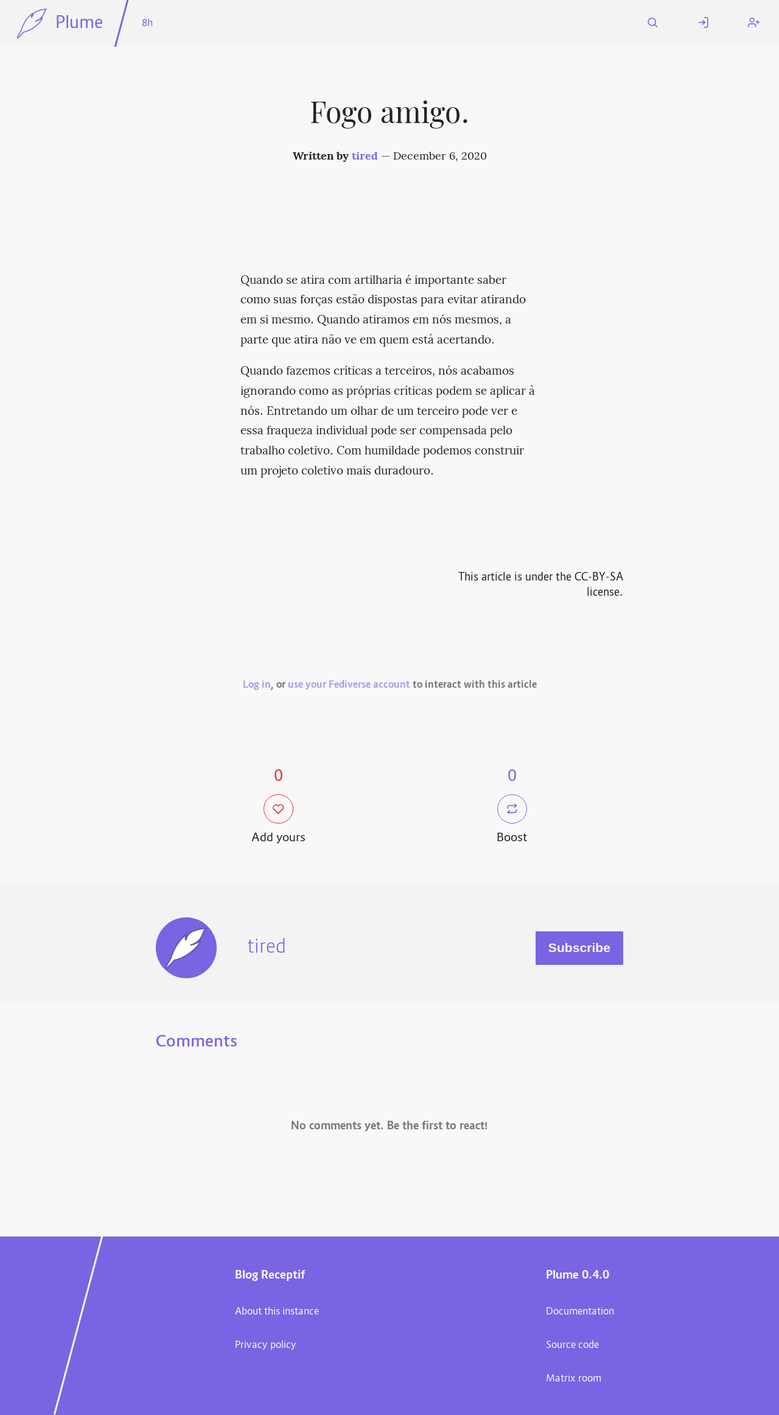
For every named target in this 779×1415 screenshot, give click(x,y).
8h (147, 23)
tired (365, 157)
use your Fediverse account (349, 685)
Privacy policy (265, 1345)
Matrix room (573, 1379)
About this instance (277, 1312)
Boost (512, 820)
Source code (572, 1345)
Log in (257, 685)
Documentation (580, 1312)
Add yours (278, 820)
